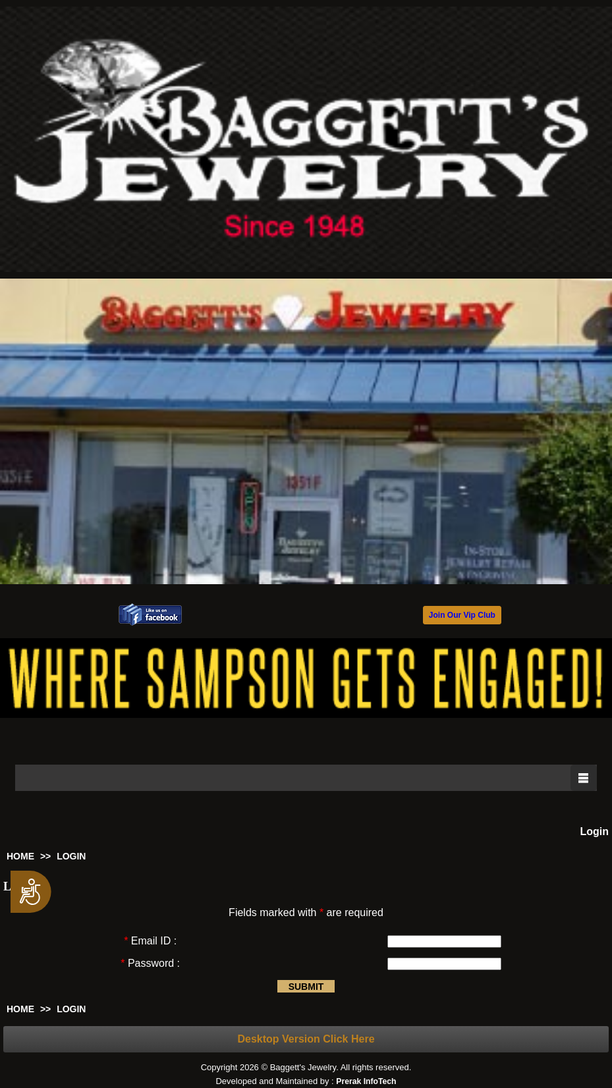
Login (594, 831)
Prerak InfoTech (366, 1081)
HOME (20, 856)
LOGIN (71, 856)
